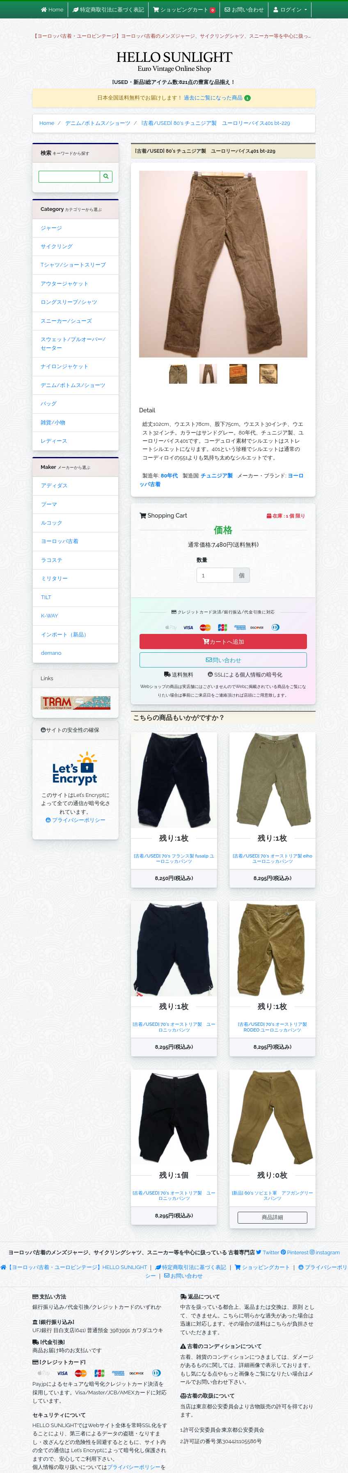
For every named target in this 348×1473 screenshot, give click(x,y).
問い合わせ (223, 659)
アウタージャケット (65, 284)
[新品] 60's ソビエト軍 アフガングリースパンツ (272, 1195)
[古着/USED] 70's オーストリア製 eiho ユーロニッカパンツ (275, 858)
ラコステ (51, 560)
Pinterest (295, 1252)
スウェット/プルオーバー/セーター (73, 343)
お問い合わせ (183, 1276)
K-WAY (49, 616)
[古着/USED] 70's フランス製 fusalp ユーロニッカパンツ (174, 858)
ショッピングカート (263, 1267)
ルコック (51, 523)
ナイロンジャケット (65, 366)
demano (51, 653)
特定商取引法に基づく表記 (191, 1267)
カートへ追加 (223, 641)
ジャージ (51, 228)
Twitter (267, 1252)
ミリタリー (54, 578)
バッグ (49, 403)
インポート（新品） (65, 634)
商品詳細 (272, 1217)
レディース (54, 441)
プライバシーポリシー (75, 820)
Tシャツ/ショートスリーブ (73, 265)
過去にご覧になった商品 (217, 98)
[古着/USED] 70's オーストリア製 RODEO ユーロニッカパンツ (272, 1026)
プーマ (49, 504)
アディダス (54, 485)
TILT (46, 597)
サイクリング (57, 246)
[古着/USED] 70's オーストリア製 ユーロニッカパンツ (174, 1026)
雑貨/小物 (53, 422)
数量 (202, 560)
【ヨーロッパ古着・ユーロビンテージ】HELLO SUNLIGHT (73, 1267)
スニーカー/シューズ (66, 321)
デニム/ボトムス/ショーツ (73, 385)
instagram (325, 1252)
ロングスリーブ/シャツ (69, 302)
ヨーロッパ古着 (59, 541)
